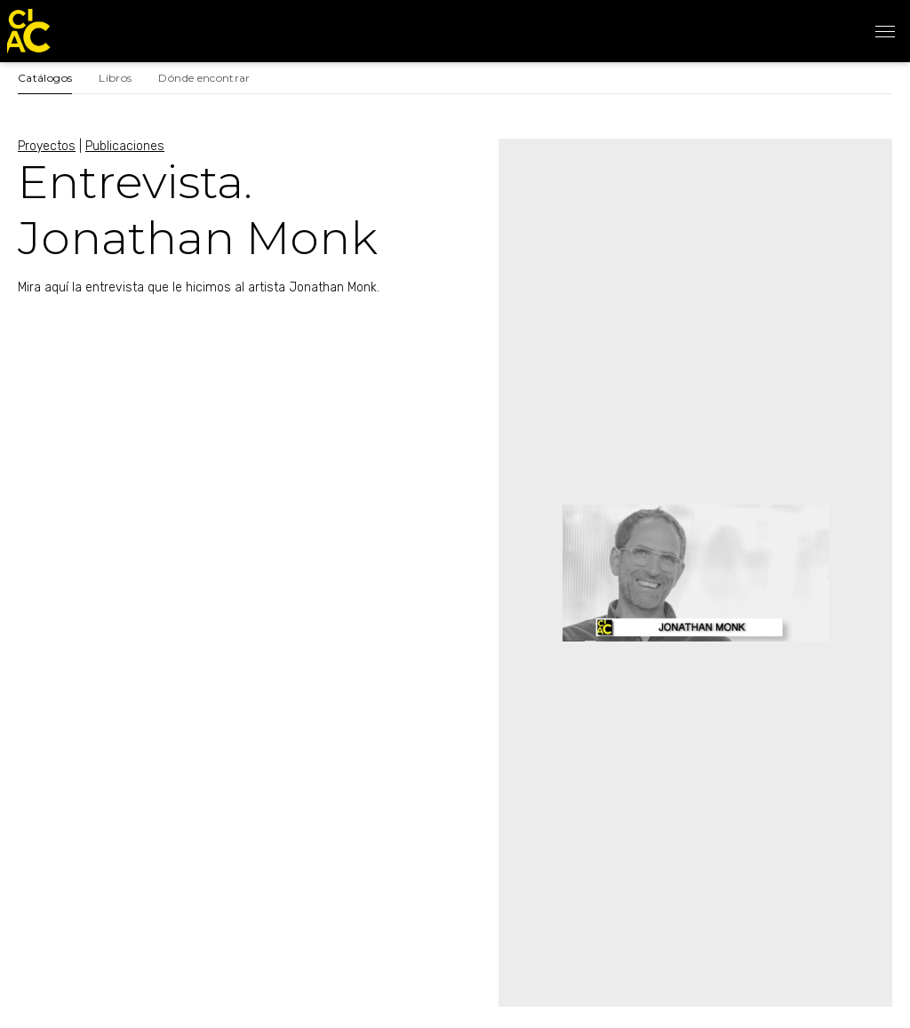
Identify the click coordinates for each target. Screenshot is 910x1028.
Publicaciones (124, 146)
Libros (115, 77)
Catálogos (45, 77)
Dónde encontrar (204, 77)
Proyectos (47, 146)
